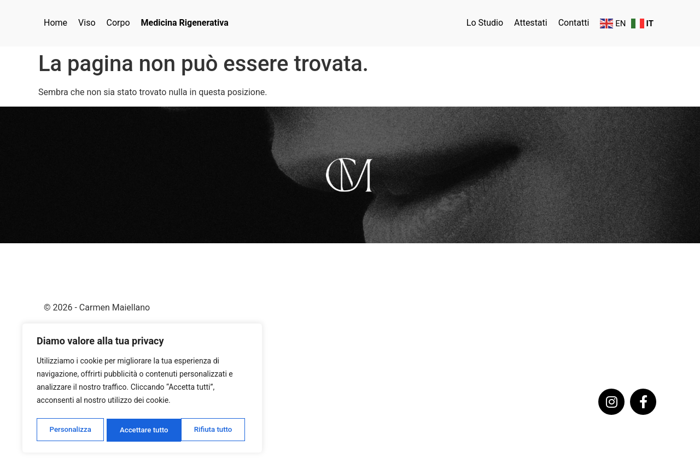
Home (55, 22)
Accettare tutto (211, 430)
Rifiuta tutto (139, 430)
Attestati (530, 22)
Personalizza (70, 430)
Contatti (574, 22)
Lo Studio (484, 22)
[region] (142, 389)
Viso (86, 22)
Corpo (118, 22)
